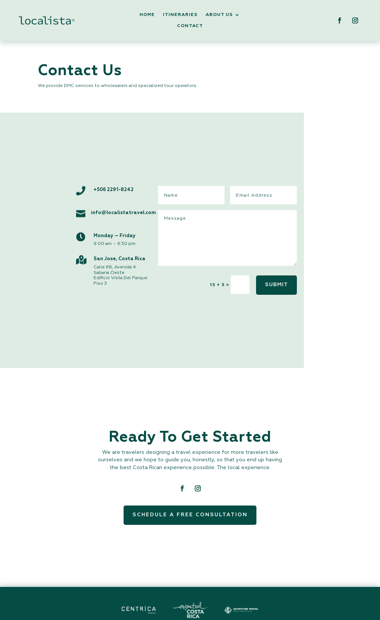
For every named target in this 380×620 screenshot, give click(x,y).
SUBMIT (276, 284)
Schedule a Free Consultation (190, 514)
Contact (190, 26)
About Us (219, 15)
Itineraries (180, 15)
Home (147, 15)
